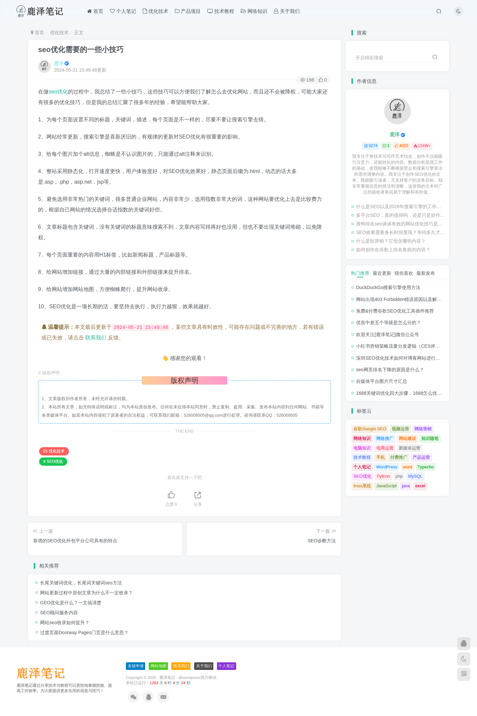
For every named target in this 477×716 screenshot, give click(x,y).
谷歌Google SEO (369, 428)
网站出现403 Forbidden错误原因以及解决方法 (403, 299)
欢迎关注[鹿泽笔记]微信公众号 (387, 334)
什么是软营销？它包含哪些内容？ (391, 241)
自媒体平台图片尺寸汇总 (381, 381)
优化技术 (155, 11)
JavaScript (386, 485)
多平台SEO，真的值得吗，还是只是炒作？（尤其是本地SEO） (401, 215)
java (406, 485)
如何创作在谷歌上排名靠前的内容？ (393, 249)
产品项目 (188, 11)
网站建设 (407, 438)
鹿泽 (58, 63)
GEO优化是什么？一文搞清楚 (70, 602)
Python (383, 476)
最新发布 (425, 273)
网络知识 (254, 11)
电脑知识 (362, 448)
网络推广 (385, 438)
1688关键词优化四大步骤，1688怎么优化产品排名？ (410, 393)
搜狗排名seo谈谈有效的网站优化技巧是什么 (401, 223)
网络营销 (423, 428)
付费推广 (398, 457)
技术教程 (220, 11)
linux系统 (362, 485)
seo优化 (58, 91)
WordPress (387, 466)
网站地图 (159, 666)
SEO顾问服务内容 (59, 612)
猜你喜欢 (404, 273)
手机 (380, 457)
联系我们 (95, 337)
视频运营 (400, 428)
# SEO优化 (53, 461)
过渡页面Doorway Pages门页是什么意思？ (84, 632)
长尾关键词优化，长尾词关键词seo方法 (81, 582)
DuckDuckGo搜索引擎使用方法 (388, 287)
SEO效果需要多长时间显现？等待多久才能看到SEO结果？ (401, 232)
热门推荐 (360, 273)
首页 (95, 11)
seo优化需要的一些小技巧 (81, 49)
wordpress (191, 677)
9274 (371, 146)
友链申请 (136, 666)
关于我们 (286, 11)
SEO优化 (362, 476)
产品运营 (421, 457)
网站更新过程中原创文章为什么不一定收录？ (86, 592)
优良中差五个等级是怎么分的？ (388, 322)
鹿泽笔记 (167, 677)
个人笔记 (123, 11)
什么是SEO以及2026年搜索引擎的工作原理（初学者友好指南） (401, 206)
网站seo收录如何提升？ (64, 622)
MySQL (415, 476)
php (399, 476)
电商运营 (385, 448)
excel (420, 485)
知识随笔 (430, 438)
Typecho (426, 466)
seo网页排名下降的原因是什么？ (390, 369)
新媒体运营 (409, 448)
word (407, 466)
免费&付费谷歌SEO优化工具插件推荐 (395, 311)
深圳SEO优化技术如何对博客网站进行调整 (400, 358)
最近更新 (382, 273)
